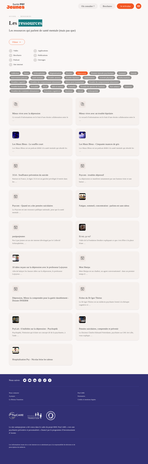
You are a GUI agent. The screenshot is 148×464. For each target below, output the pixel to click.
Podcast (14, 59)
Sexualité (34, 86)
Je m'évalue (125, 6)
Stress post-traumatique (75, 82)
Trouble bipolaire (72, 78)
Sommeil (122, 73)
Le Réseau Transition (16, 399)
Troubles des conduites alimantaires (25, 91)
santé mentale (37, 78)
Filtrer (16, 42)
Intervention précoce (19, 78)
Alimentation (89, 78)
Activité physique (106, 78)
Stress (26, 73)
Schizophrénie (39, 73)
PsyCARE (81, 393)
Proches (69, 73)
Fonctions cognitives (52, 91)
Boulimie (69, 91)
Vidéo (13, 50)
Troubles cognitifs (18, 82)
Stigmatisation (55, 73)
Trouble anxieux (54, 78)
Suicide (134, 73)
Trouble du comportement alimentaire (104, 82)
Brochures (107, 6)
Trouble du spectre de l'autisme (93, 86)
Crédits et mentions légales (87, 399)
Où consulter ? (87, 6)
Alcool (80, 91)
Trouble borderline (18, 86)
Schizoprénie (93, 91)
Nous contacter (14, 393)
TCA (45, 86)
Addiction (15, 73)
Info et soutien (57, 86)
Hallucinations (124, 78)
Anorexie (128, 86)
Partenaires (81, 396)
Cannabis (72, 86)
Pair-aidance (115, 86)
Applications (40, 50)
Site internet (16, 64)
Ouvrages (39, 59)
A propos (12, 396)
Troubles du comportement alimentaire (45, 82)
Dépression (81, 73)
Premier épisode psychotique (102, 73)
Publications (40, 55)
